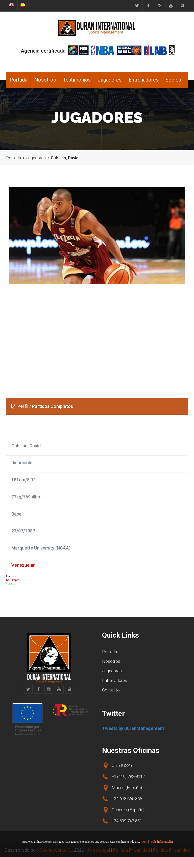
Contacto (111, 689)
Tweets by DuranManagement (133, 728)
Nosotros (45, 80)
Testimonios (77, 80)
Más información (162, 841)
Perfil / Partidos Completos (42, 406)
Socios (173, 80)
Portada (18, 80)
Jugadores (110, 80)
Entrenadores (143, 80)
